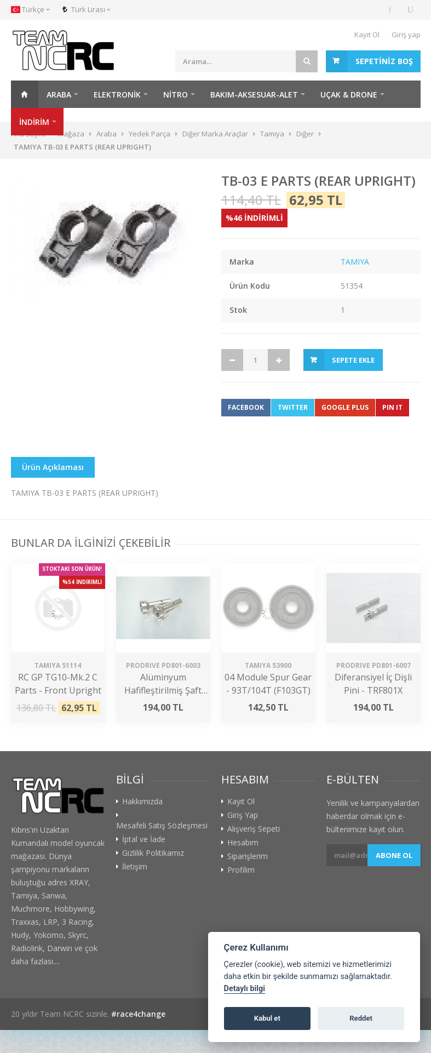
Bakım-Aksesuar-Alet (254, 94)
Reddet (360, 1018)
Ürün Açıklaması (53, 467)
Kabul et (267, 1018)
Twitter (293, 407)
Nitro (175, 94)
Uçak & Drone (348, 94)
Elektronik (117, 94)
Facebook (246, 407)
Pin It (392, 407)
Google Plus (345, 407)
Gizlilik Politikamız (153, 853)
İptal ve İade (143, 839)
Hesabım (242, 843)
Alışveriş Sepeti (253, 829)
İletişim (134, 867)
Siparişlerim (247, 856)
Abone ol (394, 855)
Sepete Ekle (353, 360)
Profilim (241, 870)
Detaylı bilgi (244, 988)
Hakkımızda (142, 801)
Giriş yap (406, 34)
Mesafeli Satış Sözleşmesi (162, 826)
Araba (59, 94)
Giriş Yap (242, 815)
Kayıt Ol (367, 34)
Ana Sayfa (24, 94)
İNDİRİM (34, 122)
